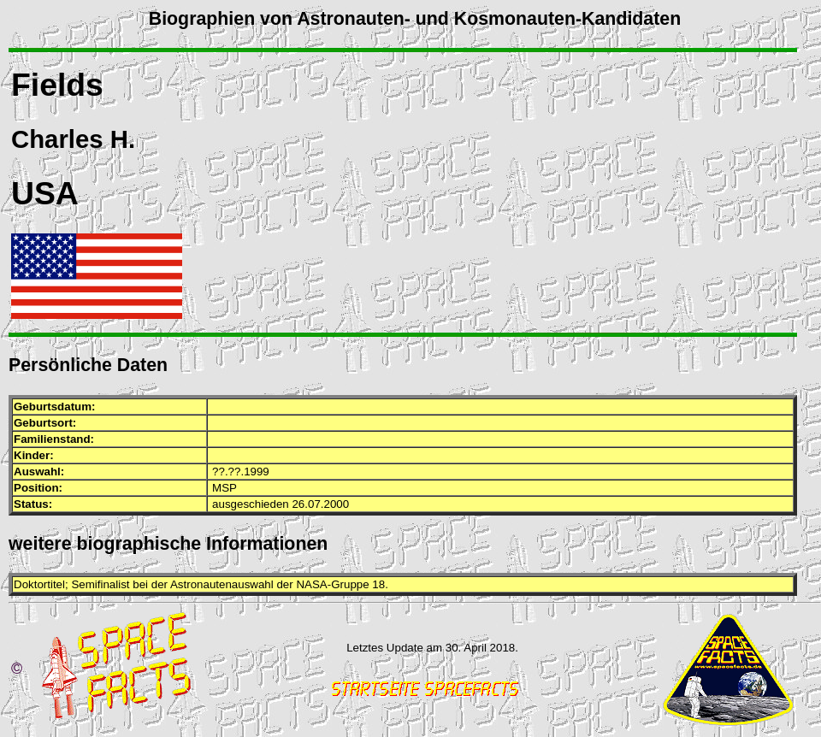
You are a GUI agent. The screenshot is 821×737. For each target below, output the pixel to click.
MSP (224, 487)
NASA (311, 584)
